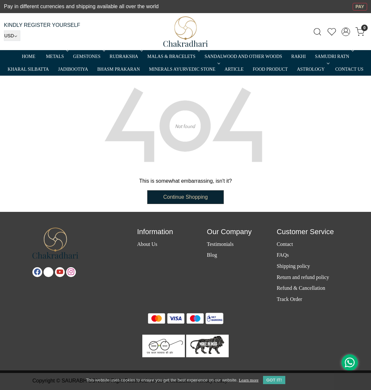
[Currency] (12, 35)
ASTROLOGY (312, 69)
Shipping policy (293, 266)
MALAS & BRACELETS (173, 56)
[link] (317, 31)
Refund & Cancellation (301, 288)
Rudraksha (126, 56)
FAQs (283, 255)
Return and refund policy (303, 277)
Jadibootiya (73, 69)
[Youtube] (60, 272)
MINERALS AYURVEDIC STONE (184, 69)
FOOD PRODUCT (270, 69)
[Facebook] (37, 272)
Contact (285, 244)
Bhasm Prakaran (118, 69)
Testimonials (220, 244)
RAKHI (298, 56)
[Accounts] (346, 32)
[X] (48, 272)
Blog (212, 255)
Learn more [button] (248, 380)
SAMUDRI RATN (334, 56)
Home (28, 56)
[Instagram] (71, 272)
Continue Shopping (185, 197)
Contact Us (349, 69)
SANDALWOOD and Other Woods (243, 56)
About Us (147, 244)
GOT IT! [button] (274, 380)
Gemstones (88, 56)
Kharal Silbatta (28, 69)
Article (233, 69)
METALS (56, 56)
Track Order (289, 299)
